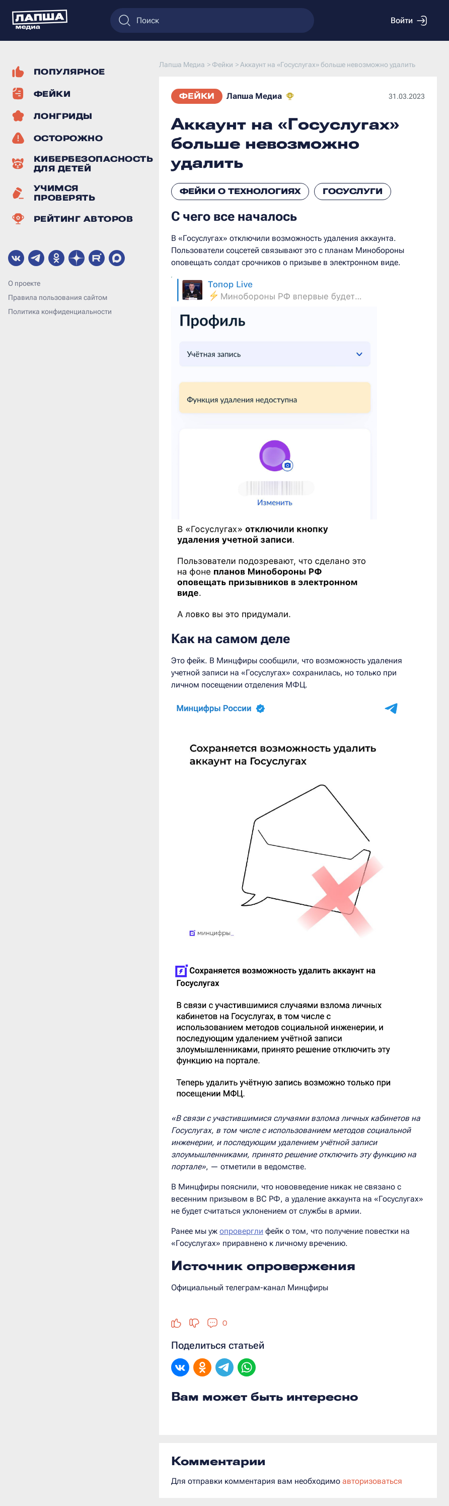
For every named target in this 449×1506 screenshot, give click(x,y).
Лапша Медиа (254, 96)
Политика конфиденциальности (60, 311)
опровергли (241, 1231)
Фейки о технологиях (240, 191)
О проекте (24, 283)
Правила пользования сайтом (57, 297)
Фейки (196, 96)
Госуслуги (353, 191)
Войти (409, 21)
